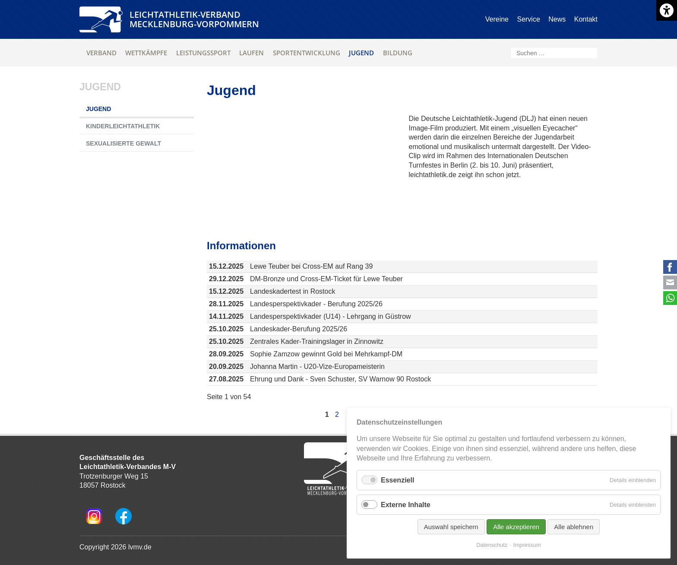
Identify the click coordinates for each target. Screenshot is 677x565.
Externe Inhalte (405, 504)
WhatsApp (670, 298)
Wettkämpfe (146, 52)
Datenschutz (491, 545)
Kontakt (586, 19)
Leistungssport (203, 52)
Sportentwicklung (306, 52)
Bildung (397, 52)
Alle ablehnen (573, 526)
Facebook (670, 267)
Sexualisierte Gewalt (123, 143)
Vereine (497, 19)
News (557, 19)
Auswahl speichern (451, 526)
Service (528, 19)
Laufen (251, 52)
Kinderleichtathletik (123, 126)
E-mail (670, 282)
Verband (101, 52)
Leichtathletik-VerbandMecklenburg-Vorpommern (194, 19)
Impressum (527, 545)
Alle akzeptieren (516, 526)
